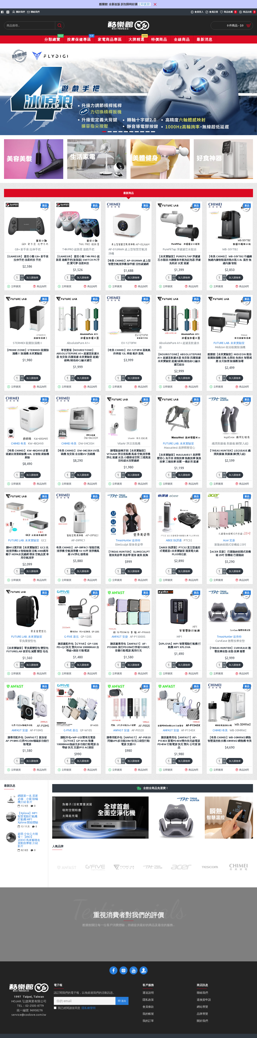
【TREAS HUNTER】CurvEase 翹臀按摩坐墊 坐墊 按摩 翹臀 (229, 649)
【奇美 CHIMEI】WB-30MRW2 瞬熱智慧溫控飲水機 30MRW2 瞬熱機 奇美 (230, 739)
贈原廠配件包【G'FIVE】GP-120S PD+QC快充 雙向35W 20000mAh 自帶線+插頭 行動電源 (78, 647)
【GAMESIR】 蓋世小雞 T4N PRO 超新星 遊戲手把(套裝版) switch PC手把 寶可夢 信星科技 (78, 260)
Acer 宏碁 (229, 540)
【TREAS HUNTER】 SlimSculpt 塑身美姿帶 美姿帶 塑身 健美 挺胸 (128, 553)
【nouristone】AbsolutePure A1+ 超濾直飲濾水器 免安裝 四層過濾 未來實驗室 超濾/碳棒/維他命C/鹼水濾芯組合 (179, 359)
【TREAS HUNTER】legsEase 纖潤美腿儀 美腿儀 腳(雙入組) (230, 452)
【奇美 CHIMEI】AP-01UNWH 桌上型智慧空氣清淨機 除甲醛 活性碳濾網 (128, 262)
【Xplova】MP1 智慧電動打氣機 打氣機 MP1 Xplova (179, 645)
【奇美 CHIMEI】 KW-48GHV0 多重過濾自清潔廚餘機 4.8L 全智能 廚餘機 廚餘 (27, 454)
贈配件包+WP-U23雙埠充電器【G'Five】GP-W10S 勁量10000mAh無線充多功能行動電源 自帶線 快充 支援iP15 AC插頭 (78, 742)
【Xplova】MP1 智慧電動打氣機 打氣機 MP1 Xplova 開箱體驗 (28, 818)
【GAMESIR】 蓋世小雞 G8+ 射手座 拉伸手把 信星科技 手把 (27, 258)
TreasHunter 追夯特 (128, 540)
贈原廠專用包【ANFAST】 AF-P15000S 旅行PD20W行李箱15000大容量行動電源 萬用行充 (128, 647)
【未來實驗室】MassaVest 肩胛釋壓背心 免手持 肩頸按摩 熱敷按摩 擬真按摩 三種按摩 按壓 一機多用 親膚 (179, 458)
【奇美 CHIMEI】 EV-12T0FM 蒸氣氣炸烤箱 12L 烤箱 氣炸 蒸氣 (128, 352)
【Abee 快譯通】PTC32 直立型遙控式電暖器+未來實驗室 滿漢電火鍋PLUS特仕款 (179, 551)
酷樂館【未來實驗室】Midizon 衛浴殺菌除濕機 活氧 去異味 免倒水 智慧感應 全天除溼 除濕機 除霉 (230, 357)
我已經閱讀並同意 (75, 1008)
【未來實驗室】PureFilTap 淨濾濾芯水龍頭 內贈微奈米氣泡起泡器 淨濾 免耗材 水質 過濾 (179, 260)
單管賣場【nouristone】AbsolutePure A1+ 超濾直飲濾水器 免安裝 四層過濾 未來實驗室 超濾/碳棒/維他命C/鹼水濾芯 (77, 355)
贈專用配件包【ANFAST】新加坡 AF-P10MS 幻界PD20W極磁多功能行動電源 (27, 741)
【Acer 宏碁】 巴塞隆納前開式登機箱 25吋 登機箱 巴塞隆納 (230, 553)
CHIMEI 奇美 (18, 443)
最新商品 (128, 193)
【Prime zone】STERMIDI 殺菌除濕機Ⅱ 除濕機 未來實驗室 (27, 352)
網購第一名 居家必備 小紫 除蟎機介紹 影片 (28, 799)
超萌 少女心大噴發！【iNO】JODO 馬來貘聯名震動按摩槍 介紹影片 (29, 840)
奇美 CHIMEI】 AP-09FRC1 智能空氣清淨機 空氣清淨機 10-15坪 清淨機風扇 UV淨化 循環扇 (78, 551)
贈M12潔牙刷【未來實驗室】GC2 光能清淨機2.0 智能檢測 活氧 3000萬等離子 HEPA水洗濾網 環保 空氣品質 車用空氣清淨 (27, 552)
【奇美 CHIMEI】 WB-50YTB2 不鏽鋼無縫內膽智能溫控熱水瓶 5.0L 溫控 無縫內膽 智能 (230, 260)
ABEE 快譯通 (174, 540)
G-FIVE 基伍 (71, 636)
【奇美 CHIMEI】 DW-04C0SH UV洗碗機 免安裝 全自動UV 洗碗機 (77, 452)
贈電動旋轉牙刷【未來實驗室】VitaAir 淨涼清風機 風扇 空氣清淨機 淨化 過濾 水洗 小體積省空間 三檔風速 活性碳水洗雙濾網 (128, 455)
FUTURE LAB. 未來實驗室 (229, 343)
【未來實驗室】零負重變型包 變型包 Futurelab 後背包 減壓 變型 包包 (27, 649)
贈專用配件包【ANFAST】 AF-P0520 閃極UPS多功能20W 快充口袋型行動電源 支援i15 (128, 741)
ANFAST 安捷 (120, 636)
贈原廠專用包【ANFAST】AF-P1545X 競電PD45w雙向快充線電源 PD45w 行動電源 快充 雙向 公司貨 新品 (179, 742)
